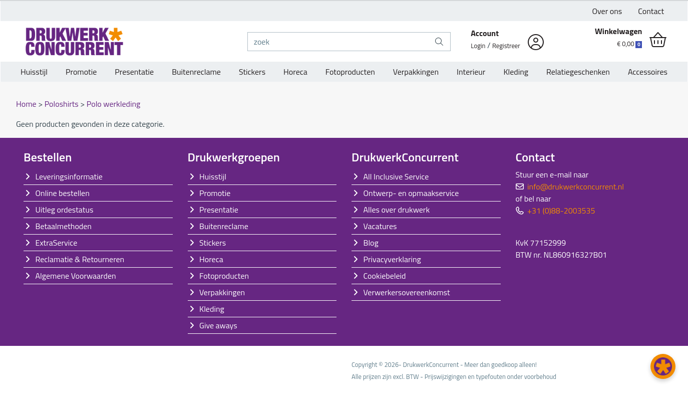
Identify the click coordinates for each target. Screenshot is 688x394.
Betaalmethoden (64, 226)
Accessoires (647, 72)
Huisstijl (34, 72)
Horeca (295, 72)
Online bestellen (63, 193)
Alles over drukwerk (397, 210)
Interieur (471, 72)
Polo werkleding (114, 104)
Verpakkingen (416, 72)
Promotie (81, 72)
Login (478, 46)
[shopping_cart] (658, 40)
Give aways (218, 325)
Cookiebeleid (385, 276)
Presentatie (134, 72)
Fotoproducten (350, 72)
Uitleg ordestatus (65, 210)
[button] (662, 366)
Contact (651, 11)
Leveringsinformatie (69, 176)
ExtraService (57, 243)
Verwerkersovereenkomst (407, 292)
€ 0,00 (629, 44)
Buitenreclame (196, 72)
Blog (371, 243)
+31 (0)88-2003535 (561, 211)
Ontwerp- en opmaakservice (411, 193)
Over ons (607, 11)
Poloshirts (63, 104)
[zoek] (338, 41)
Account (485, 33)
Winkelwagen (618, 31)
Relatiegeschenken (578, 72)
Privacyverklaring (392, 259)
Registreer (506, 46)
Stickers (252, 72)
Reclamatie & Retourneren (80, 259)
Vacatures (380, 226)
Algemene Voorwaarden (76, 276)
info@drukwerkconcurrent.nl (575, 186)
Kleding (515, 72)
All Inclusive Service (396, 176)
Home (27, 104)
